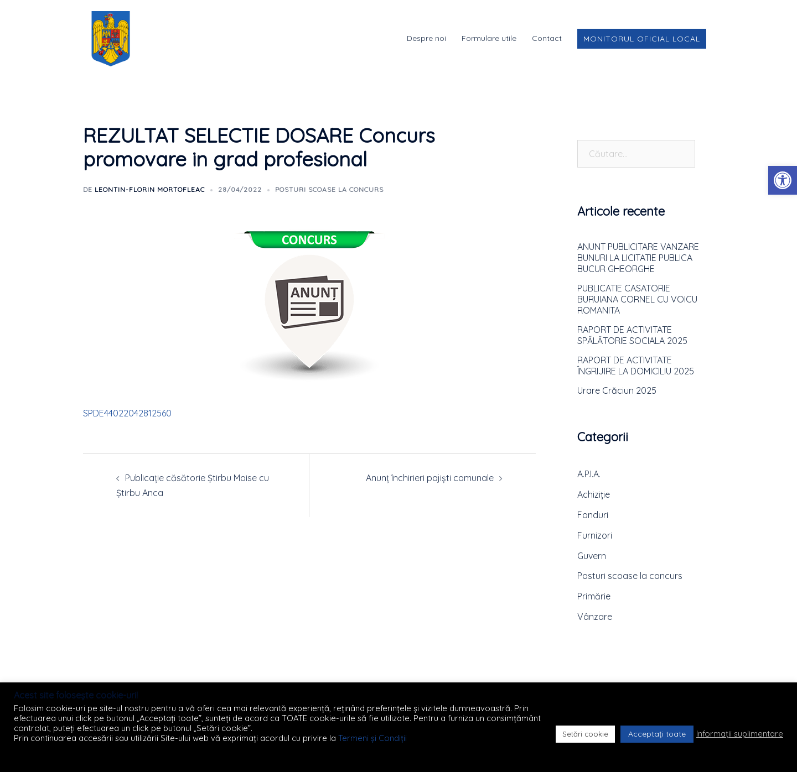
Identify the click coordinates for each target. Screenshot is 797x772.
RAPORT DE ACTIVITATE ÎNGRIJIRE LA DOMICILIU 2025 (635, 365)
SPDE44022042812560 (127, 413)
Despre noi (426, 38)
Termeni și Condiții (372, 738)
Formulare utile (489, 38)
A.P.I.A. (589, 473)
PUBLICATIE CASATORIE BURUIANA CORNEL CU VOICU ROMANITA (637, 299)
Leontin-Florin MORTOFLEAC (150, 189)
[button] (782, 180)
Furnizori (594, 535)
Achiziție (593, 494)
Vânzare (594, 616)
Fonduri (592, 514)
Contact (547, 38)
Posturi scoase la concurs (329, 189)
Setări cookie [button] (585, 733)
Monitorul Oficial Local (641, 39)
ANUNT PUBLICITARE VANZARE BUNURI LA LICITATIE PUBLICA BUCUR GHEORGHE (638, 257)
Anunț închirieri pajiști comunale (430, 477)
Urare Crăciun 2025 (616, 390)
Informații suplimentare (739, 734)
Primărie (593, 596)
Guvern (591, 555)
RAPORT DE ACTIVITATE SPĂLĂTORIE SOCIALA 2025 (632, 335)
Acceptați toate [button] (657, 734)
